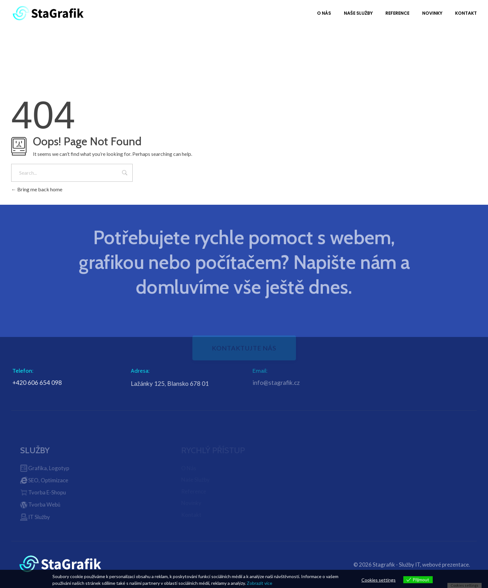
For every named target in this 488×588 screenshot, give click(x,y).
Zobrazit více (259, 583)
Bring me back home (36, 189)
